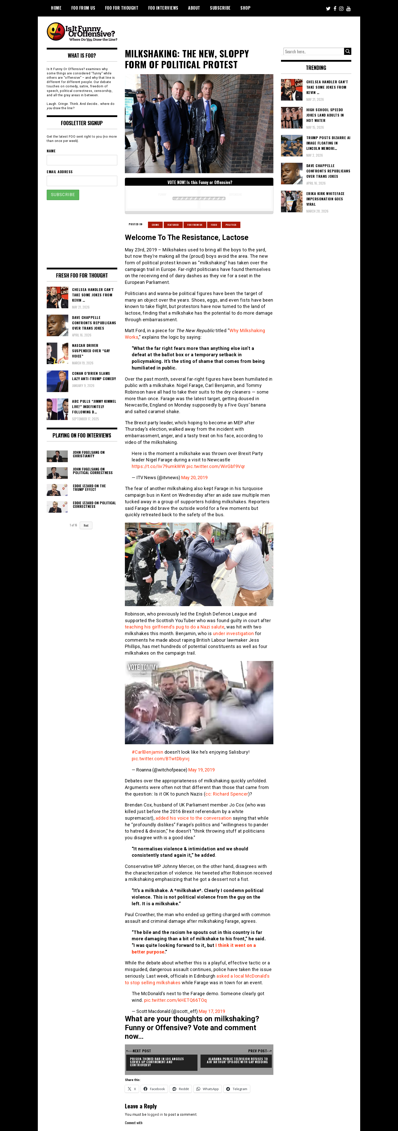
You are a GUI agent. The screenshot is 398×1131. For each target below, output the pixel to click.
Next (86, 525)
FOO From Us (83, 8)
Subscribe (220, 8)
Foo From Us (195, 225)
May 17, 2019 (212, 1011)
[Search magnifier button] (347, 51)
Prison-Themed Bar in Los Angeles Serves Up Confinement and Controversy (157, 1062)
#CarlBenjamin (147, 752)
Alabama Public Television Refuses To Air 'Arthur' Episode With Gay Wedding (238, 1060)
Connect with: (134, 1122)
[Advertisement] (256, 30)
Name (51, 150)
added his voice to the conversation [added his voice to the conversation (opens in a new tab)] (194, 818)
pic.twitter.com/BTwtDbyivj (161, 758)
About (194, 8)
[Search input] (314, 51)
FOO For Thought (122, 8)
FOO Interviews (163, 8)
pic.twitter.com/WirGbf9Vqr (216, 466)
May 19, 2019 (201, 769)
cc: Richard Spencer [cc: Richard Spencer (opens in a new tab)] (226, 794)
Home (56, 8)
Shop (245, 8)
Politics (231, 225)
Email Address (60, 171)
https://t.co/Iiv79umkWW (159, 466)
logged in (155, 1114)
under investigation (233, 633)
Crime (155, 225)
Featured (173, 225)
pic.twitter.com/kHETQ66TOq (175, 1000)
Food (214, 225)
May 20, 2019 (194, 477)
